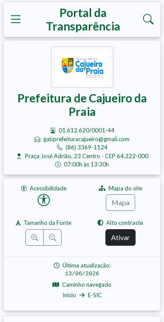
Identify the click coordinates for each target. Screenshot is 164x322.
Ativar (120, 237)
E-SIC (95, 294)
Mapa (120, 202)
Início (69, 294)
